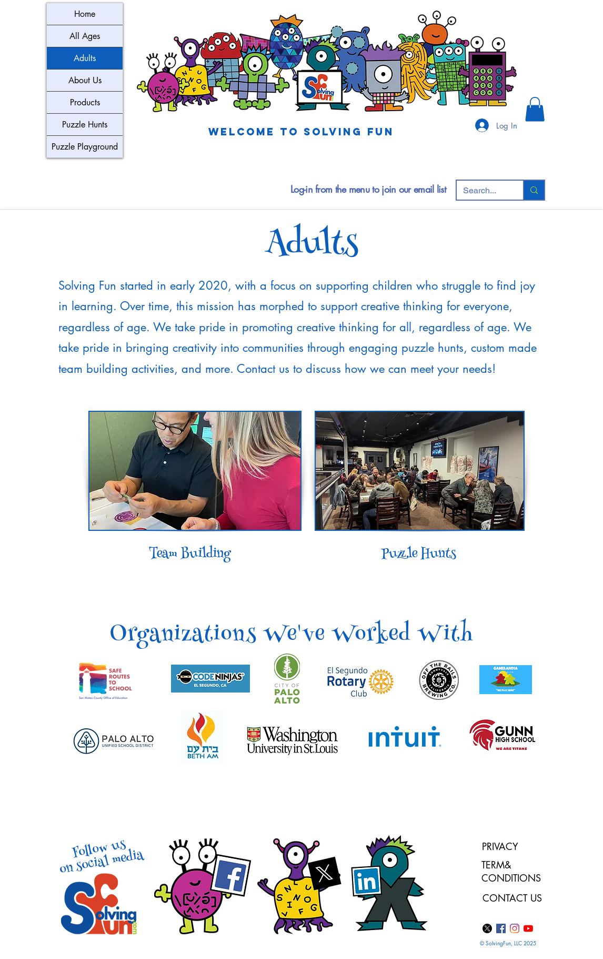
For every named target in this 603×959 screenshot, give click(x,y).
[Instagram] (514, 928)
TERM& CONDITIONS (512, 871)
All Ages (84, 36)
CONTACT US (512, 898)
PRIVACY (500, 846)
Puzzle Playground (85, 146)
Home (84, 13)
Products (85, 102)
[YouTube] (528, 928)
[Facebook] (501, 928)
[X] (487, 928)
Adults (85, 58)
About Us (85, 80)
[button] (535, 109)
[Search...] (482, 191)
